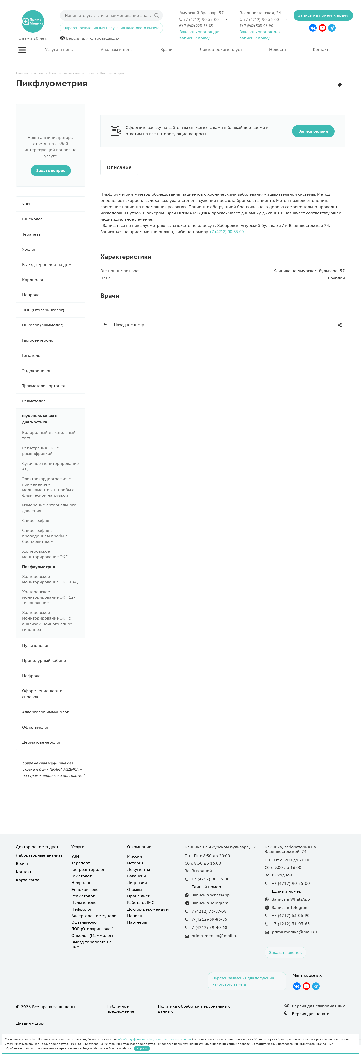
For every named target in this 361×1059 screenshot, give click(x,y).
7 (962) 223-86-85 (198, 25)
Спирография (35, 520)
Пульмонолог (53, 645)
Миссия (134, 856)
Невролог (53, 294)
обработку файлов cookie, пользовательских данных (154, 1039)
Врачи (166, 49)
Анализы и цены (117, 49)
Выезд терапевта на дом (53, 264)
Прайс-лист (138, 895)
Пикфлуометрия (38, 566)
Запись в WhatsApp (211, 894)
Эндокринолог (53, 370)
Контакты (322, 49)
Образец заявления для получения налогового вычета (111, 28)
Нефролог (53, 675)
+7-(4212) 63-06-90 (291, 915)
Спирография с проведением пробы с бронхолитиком (44, 536)
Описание (119, 167)
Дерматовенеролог (53, 742)
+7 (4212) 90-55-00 (226, 232)
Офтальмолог (53, 727)
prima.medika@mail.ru (294, 931)
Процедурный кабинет (53, 660)
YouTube (322, 27)
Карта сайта (27, 880)
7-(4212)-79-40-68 (209, 927)
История (135, 862)
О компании (139, 846)
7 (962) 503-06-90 (258, 25)
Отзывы (134, 889)
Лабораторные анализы (39, 855)
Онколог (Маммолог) (53, 325)
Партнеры (137, 922)
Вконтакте (313, 27)
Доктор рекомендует (221, 49)
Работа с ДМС (140, 902)
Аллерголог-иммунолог (53, 711)
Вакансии (136, 875)
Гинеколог (53, 219)
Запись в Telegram (210, 902)
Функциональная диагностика (53, 419)
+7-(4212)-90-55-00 (201, 19)
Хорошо (142, 1048)
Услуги (77, 846)
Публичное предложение (120, 1009)
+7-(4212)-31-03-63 (291, 923)
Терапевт (53, 234)
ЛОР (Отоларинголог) (53, 310)
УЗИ (53, 204)
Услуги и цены (59, 49)
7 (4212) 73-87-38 (209, 911)
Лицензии (137, 882)
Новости (277, 49)
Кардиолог (53, 279)
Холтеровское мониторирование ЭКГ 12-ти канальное (48, 597)
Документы (138, 869)
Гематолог (53, 355)
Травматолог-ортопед (53, 385)
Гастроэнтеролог (53, 340)
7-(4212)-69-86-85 (209, 919)
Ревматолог (53, 401)
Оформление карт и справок (53, 693)
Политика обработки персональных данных (194, 1009)
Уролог (53, 249)
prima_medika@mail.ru (214, 935)
